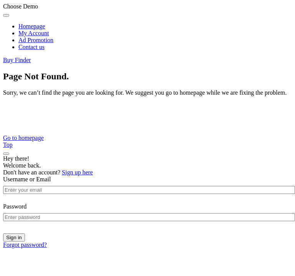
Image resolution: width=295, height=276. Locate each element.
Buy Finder (17, 60)
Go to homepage (23, 138)
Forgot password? (25, 245)
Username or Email (27, 179)
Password (15, 206)
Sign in (14, 237)
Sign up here (77, 172)
